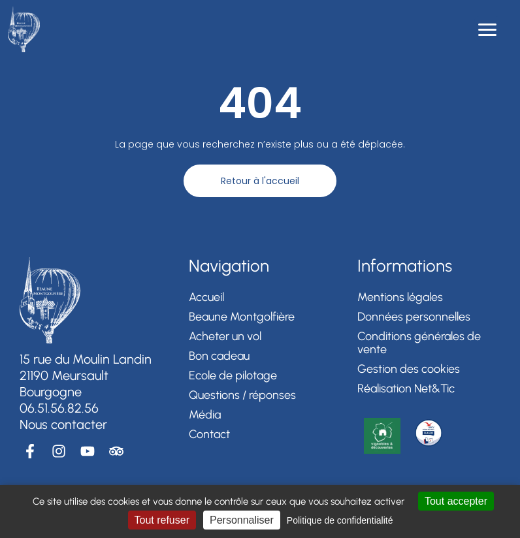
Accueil (206, 297)
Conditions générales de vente (419, 342)
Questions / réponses (242, 395)
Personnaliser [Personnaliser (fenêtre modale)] (242, 520)
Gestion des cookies (408, 369)
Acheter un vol (225, 336)
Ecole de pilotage (233, 375)
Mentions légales (400, 297)
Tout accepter (456, 501)
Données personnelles (413, 316)
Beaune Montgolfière (242, 316)
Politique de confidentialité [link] (340, 520)
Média (205, 414)
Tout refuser (162, 520)
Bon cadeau (219, 356)
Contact (209, 434)
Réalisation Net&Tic (406, 388)
